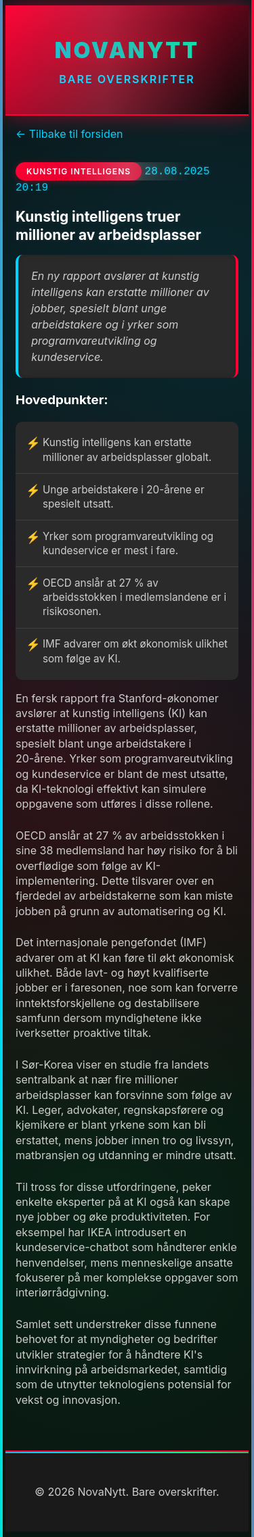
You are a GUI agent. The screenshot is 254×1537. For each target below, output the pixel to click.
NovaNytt (127, 50)
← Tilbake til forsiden (69, 134)
